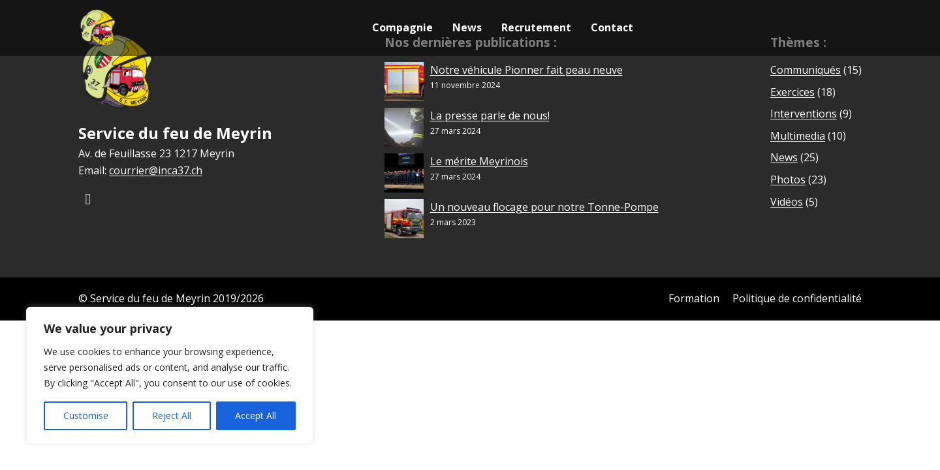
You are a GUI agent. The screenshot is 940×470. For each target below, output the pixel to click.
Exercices (792, 92)
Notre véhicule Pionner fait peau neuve (526, 70)
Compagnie (402, 27)
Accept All (255, 415)
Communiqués (805, 70)
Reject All (171, 415)
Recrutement (536, 27)
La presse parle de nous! (490, 115)
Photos (788, 179)
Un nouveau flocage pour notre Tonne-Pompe (544, 207)
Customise (85, 415)
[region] (169, 375)
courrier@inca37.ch (155, 170)
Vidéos (786, 202)
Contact (612, 27)
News (467, 27)
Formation (693, 298)
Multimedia (797, 136)
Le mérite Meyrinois (479, 161)
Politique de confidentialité (797, 298)
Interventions (803, 113)
